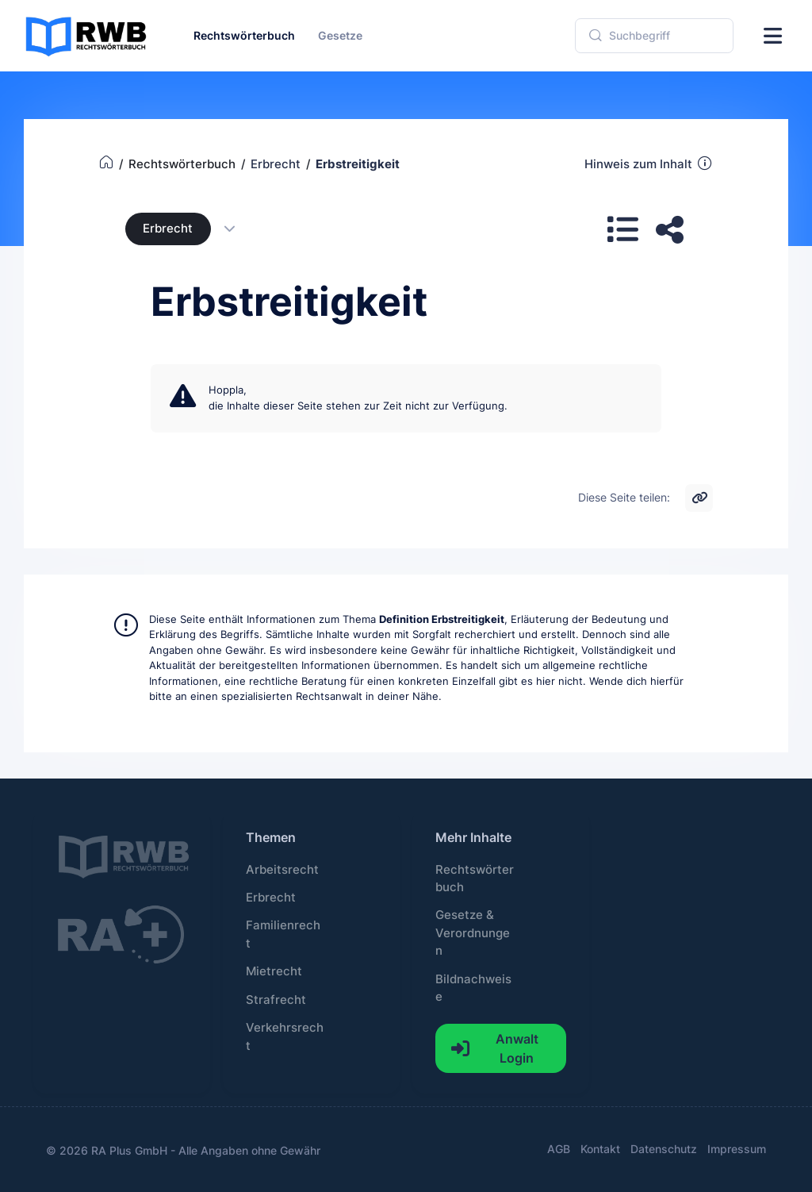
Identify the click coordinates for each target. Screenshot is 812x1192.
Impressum (736, 1148)
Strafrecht (276, 1000)
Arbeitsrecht (282, 870)
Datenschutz (663, 1148)
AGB (558, 1148)
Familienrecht (283, 934)
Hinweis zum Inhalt (649, 163)
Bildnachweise (473, 988)
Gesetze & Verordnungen (472, 933)
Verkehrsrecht (285, 1036)
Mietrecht (274, 971)
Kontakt (600, 1148)
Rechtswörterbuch (474, 878)
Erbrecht (168, 228)
